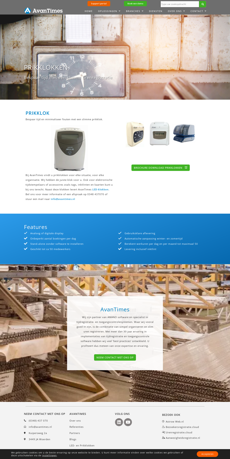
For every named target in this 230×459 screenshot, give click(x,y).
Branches (135, 11)
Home (89, 11)
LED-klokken (100, 189)
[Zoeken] (202, 4)
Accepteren (207, 453)
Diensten (155, 11)
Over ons (176, 11)
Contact (199, 11)
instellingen (49, 455)
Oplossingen (109, 11)
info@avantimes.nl (63, 199)
